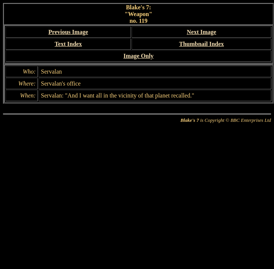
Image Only (138, 56)
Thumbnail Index (201, 44)
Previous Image (68, 32)
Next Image (201, 32)
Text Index (68, 44)
